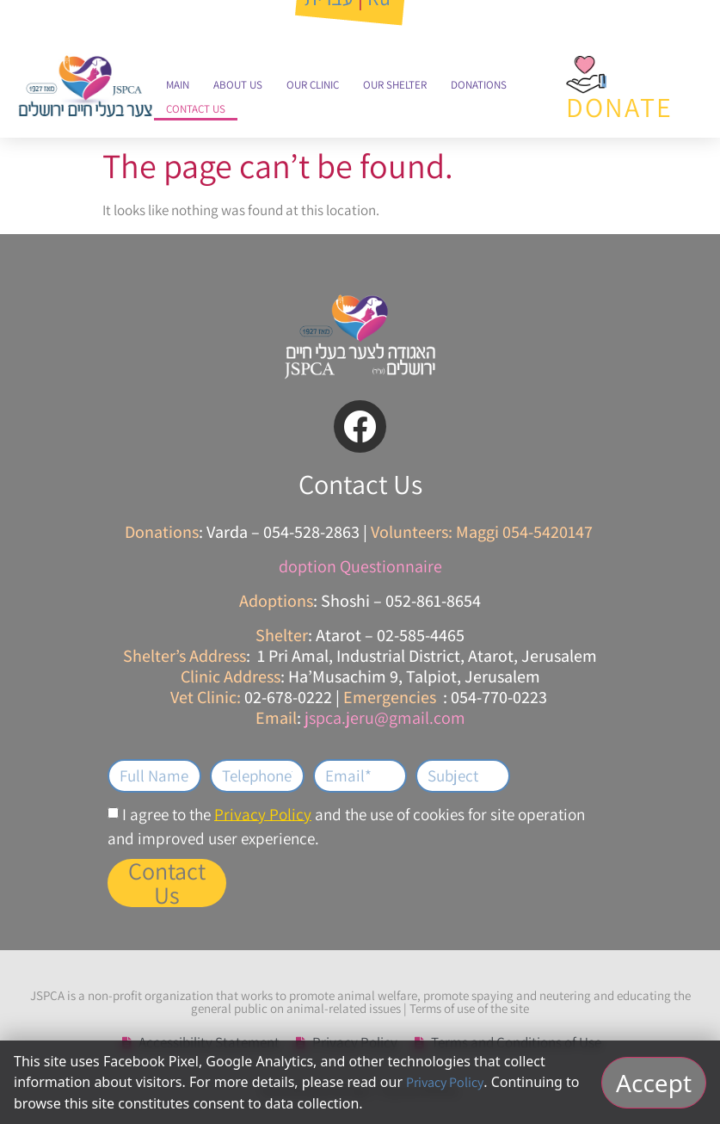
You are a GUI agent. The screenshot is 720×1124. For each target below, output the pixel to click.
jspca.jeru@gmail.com (385, 718)
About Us (237, 84)
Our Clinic (312, 84)
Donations (479, 84)
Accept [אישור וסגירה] (654, 1082)
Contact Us (195, 109)
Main (177, 84)
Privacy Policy (262, 813)
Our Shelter (395, 84)
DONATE (620, 107)
